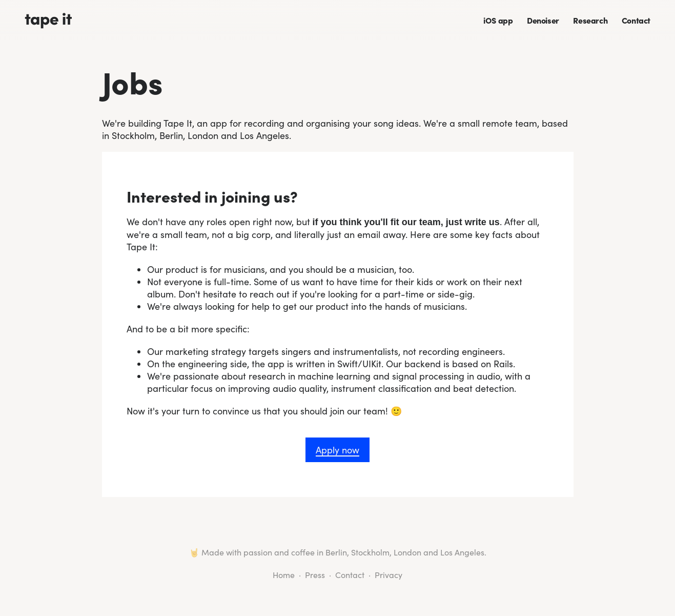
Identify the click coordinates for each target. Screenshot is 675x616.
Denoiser (543, 20)
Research (590, 20)
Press (315, 574)
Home (284, 574)
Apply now (337, 450)
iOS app (498, 20)
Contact (636, 20)
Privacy (388, 574)
